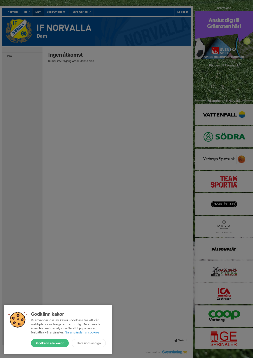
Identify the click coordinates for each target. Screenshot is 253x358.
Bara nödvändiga (89, 343)
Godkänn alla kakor (50, 343)
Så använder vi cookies (82, 332)
